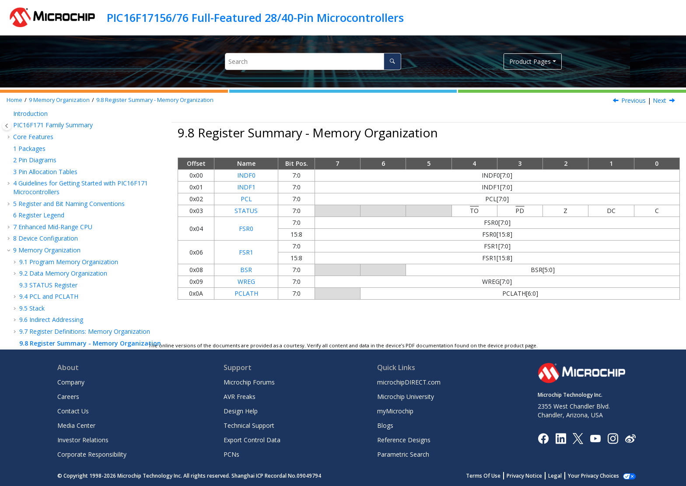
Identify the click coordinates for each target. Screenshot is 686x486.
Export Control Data (252, 440)
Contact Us (73, 411)
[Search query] (313, 61)
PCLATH (246, 293)
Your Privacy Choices (593, 475)
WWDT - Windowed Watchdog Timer (69, 274)
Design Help (241, 411)
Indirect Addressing (51, 184)
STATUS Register (48, 150)
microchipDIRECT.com (409, 382)
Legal (555, 475)
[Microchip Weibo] (630, 438)
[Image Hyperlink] (595, 438)
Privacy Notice (524, 475)
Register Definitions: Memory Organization (84, 196)
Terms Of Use (483, 475)
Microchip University (405, 396)
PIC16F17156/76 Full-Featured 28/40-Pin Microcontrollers (255, 17)
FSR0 (246, 228)
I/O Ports (30, 298)
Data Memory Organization (63, 138)
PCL (246, 199)
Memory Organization (59, 100)
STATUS (246, 210)
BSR (246, 270)
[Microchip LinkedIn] (560, 437)
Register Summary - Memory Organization (155, 100)
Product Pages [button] (530, 61)
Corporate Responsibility (91, 454)
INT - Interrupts (39, 251)
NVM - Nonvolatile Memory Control (67, 286)
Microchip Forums (249, 382)
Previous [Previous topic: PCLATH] (633, 100)
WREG (246, 281)
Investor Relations (82, 440)
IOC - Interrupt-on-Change (54, 309)
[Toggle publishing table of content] (6, 125)
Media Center (76, 425)
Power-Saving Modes (47, 263)
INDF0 (246, 175)
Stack (32, 173)
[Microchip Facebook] (543, 437)
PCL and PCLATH (48, 161)
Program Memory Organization (68, 126)
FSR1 (246, 252)
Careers (68, 396)
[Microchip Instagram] (612, 437)
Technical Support (249, 425)
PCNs (231, 454)
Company (70, 382)
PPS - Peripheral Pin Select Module (66, 321)
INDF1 (246, 187)
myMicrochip (395, 411)
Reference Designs (403, 440)
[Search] (392, 61)
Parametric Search (403, 454)
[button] (9, 115)
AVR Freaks (240, 396)
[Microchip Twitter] (578, 437)
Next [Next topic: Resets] (659, 100)
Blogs (385, 425)
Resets (27, 219)
